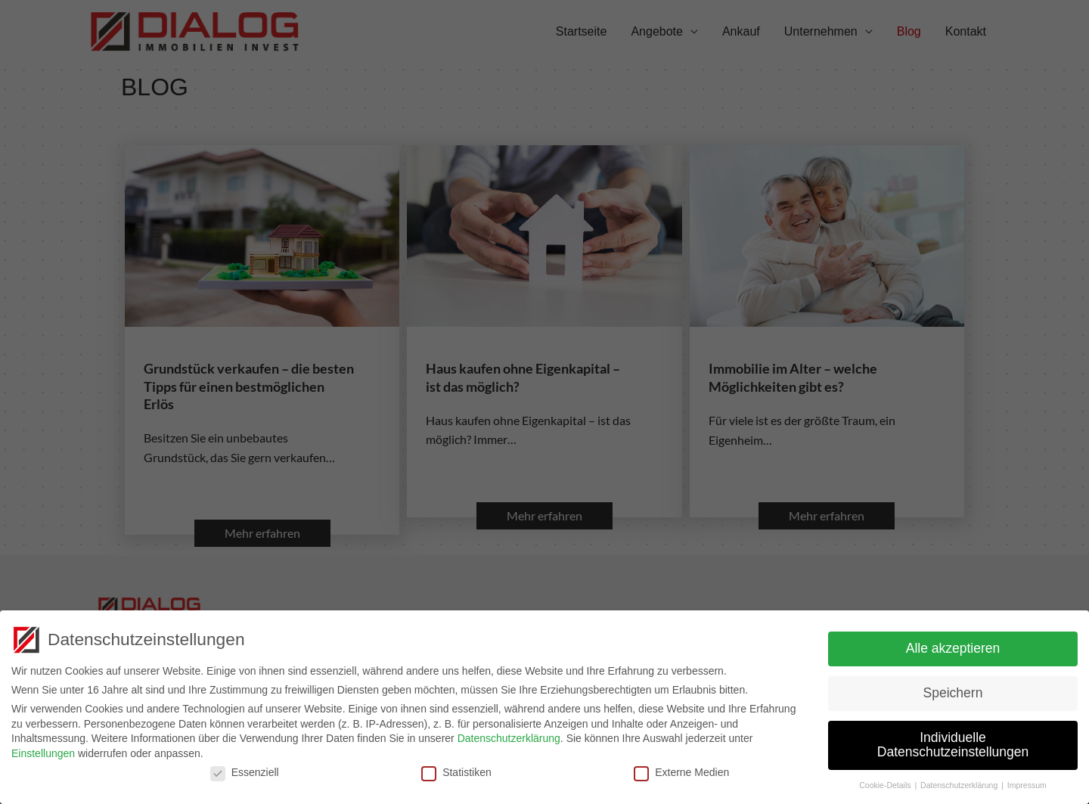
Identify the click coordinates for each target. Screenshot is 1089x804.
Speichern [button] (953, 689)
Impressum (1027, 782)
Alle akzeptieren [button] (953, 645)
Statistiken (456, 769)
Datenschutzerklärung (509, 735)
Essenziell (244, 769)
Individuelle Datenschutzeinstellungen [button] (952, 742)
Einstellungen (43, 750)
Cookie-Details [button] (886, 782)
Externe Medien (681, 769)
